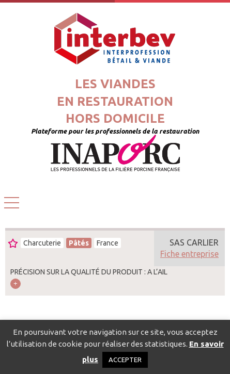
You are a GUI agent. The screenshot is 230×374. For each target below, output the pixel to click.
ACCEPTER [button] (125, 359)
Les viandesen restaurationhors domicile (115, 101)
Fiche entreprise (189, 253)
